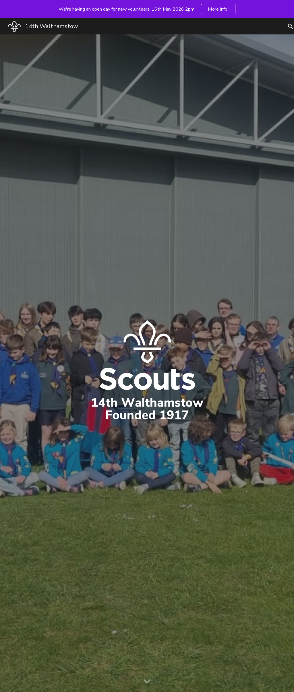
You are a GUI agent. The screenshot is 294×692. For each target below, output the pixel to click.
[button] (147, 682)
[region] (147, 9)
